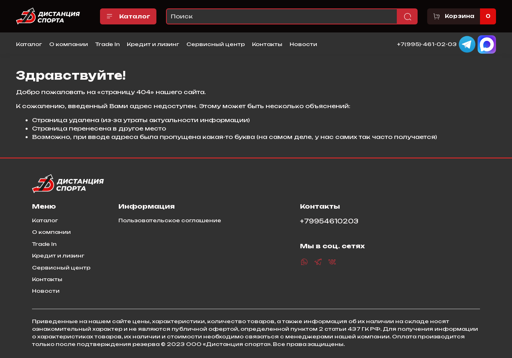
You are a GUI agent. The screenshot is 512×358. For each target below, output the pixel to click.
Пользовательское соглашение (169, 220)
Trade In (107, 44)
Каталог (128, 16)
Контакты (267, 44)
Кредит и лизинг (153, 44)
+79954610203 (329, 221)
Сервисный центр (215, 44)
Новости (303, 44)
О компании (68, 44)
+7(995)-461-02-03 (427, 43)
